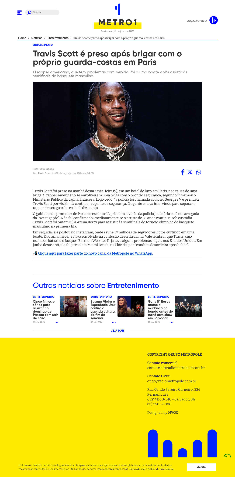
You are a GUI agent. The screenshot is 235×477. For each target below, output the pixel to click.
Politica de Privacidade (160, 469)
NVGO (173, 412)
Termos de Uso (137, 469)
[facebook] (182, 172)
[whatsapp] (198, 172)
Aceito (201, 467)
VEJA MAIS (118, 331)
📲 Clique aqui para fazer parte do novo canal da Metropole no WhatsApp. (93, 253)
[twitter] (189, 172)
